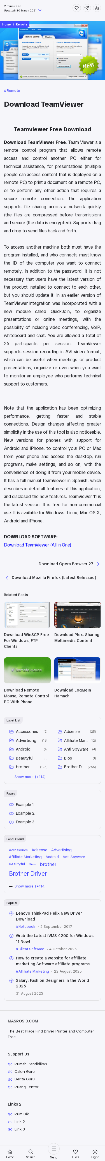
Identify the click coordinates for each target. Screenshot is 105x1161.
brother (23, 769)
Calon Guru (25, 1075)
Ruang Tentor (27, 1091)
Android (23, 751)
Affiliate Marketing (76, 742)
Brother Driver (75, 769)
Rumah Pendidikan (31, 1067)
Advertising (26, 742)
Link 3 (20, 1134)
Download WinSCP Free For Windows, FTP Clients (27, 642)
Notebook (27, 929)
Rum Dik (22, 1118)
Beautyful (24, 760)
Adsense (72, 733)
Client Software (32, 951)
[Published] (39, 11)
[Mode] (95, 1154)
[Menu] (53, 1151)
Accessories (27, 733)
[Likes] (75, 1154)
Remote (14, 90)
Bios (68, 760)
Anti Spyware (76, 751)
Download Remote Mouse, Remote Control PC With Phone (26, 698)
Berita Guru (25, 1083)
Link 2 (20, 1126)
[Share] (87, 8)
